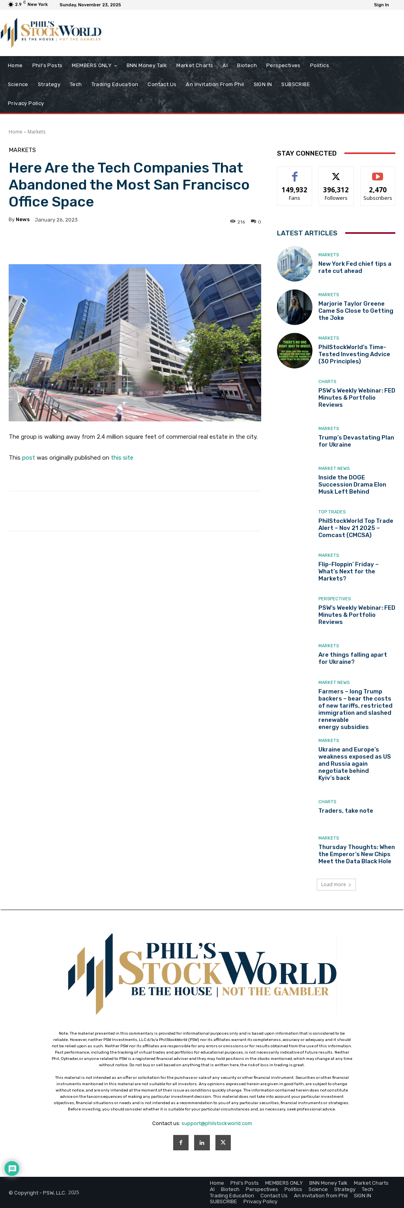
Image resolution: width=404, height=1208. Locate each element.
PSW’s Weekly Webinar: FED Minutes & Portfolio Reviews (356, 397)
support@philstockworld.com (216, 1123)
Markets (36, 131)
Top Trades (332, 512)
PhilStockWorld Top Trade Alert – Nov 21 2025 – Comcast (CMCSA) (355, 528)
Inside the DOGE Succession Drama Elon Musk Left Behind (352, 484)
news (23, 219)
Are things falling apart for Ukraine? (352, 658)
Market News (334, 468)
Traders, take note (345, 810)
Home (15, 131)
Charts (327, 381)
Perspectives (334, 599)
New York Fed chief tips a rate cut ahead (354, 267)
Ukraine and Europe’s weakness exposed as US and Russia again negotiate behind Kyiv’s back (354, 764)
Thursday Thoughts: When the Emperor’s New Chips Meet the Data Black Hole (356, 854)
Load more (336, 884)
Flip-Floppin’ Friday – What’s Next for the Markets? (348, 571)
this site (122, 457)
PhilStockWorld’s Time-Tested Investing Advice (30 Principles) (354, 354)
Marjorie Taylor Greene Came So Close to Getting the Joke (355, 310)
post (28, 457)
